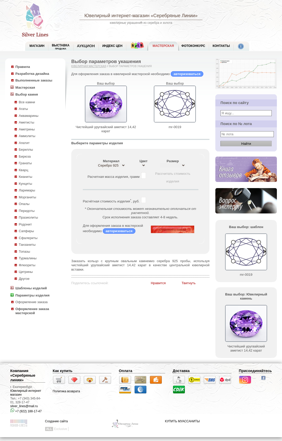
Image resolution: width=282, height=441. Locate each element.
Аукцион (86, 46)
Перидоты (27, 211)
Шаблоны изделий (31, 288)
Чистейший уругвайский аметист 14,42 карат (106, 129)
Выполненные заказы (33, 80)
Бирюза (25, 156)
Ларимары (27, 190)
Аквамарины (28, 116)
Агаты (23, 109)
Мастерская (163, 46)
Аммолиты (27, 136)
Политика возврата (66, 391)
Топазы (24, 251)
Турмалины (27, 258)
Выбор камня (26, 94)
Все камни (27, 102)
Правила (22, 67)
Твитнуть (189, 283)
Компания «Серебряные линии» (22, 375)
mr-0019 (175, 127)
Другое (24, 279)
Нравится (158, 283)
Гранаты (25, 163)
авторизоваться (187, 74)
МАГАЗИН (36, 46)
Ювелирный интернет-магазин (116, 15)
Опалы (24, 204)
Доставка (181, 371)
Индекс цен (112, 46)
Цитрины (26, 272)
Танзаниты (27, 245)
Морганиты (27, 197)
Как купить (63, 371)
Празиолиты (28, 217)
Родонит (25, 224)
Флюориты (27, 265)
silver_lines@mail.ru (24, 406)
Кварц (23, 170)
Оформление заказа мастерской (32, 311)
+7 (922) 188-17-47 (26, 411)
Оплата (125, 371)
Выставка (60, 47)
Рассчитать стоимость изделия (172, 175)
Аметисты (26, 122)
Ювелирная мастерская (88, 66)
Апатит (24, 143)
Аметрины (27, 129)
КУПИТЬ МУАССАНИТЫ (182, 421)
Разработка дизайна (32, 74)
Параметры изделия (32, 295)
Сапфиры (26, 231)
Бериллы (26, 149)
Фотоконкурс (193, 46)
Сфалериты (28, 238)
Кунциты (25, 184)
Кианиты (25, 177)
